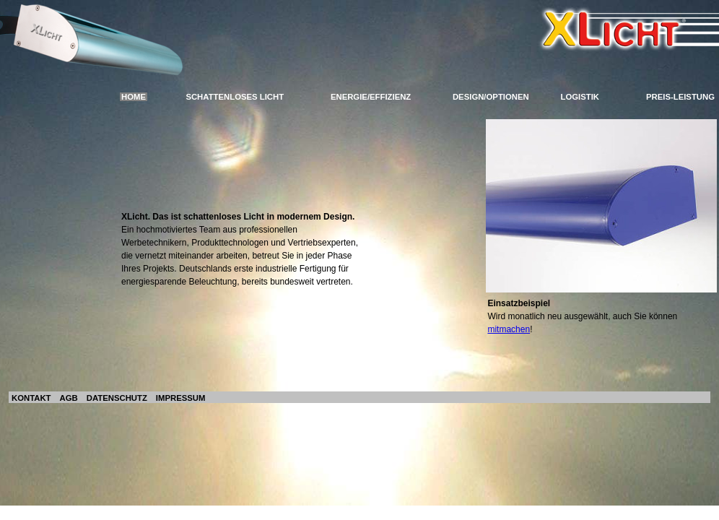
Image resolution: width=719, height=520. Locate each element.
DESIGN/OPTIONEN (491, 96)
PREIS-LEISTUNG (680, 96)
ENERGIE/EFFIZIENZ (371, 96)
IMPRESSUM (181, 398)
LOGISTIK (580, 96)
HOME (133, 96)
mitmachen (508, 329)
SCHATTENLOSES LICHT (235, 96)
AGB (69, 398)
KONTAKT (31, 398)
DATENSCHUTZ (117, 398)
